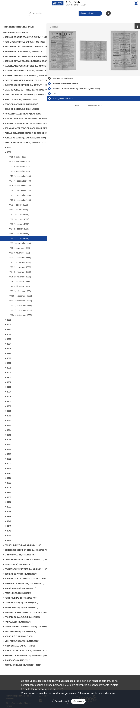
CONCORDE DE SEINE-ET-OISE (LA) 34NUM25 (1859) (27, 550)
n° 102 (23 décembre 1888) (20, 305)
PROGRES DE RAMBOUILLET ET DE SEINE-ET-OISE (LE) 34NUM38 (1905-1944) (32, 612)
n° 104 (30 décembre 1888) (20, 315)
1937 (9, 507)
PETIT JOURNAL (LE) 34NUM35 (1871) (21, 598)
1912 (9, 425)
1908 (9, 406)
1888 (9, 152)
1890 (9, 325)
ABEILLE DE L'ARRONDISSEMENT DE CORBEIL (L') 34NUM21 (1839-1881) (32, 133)
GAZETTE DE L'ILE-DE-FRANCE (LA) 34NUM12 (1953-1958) (30, 90)
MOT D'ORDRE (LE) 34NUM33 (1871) (20, 588)
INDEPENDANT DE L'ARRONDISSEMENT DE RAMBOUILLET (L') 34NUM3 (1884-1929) (32, 47)
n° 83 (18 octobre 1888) (19, 224)
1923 (9, 464)
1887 (9, 147)
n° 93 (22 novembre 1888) (20, 267)
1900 (9, 373)
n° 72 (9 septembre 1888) (19, 171)
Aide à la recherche (38, 18)
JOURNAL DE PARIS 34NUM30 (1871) (21, 574)
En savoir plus (61, 701)
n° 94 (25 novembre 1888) (20, 272)
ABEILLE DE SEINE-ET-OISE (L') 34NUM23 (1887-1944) (28, 142)
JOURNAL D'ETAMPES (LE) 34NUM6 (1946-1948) (26, 61)
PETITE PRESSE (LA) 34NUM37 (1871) (21, 607)
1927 (9, 483)
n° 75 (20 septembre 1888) (20, 186)
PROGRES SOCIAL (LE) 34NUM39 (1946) (22, 617)
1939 (9, 516)
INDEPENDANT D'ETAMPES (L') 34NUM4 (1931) (25, 51)
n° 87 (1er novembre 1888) (20, 243)
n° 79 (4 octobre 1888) (18, 205)
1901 (9, 377)
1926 (9, 478)
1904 (9, 392)
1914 (9, 430)
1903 (9, 387)
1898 (9, 363)
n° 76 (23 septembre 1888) (20, 190)
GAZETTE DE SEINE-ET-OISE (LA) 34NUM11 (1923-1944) (29, 85)
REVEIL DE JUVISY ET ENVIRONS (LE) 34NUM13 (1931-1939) (31, 95)
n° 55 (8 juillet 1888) (17, 157)
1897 (9, 358)
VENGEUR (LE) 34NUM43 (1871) (19, 636)
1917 (9, 444)
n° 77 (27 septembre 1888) (20, 195)
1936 (9, 502)
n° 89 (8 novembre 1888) (19, 253)
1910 (9, 416)
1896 (9, 353)
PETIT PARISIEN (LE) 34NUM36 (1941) (21, 603)
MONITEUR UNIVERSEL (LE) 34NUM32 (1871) (24, 583)
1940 (9, 521)
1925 (9, 473)
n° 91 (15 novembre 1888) (20, 262)
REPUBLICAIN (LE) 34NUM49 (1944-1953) (23, 665)
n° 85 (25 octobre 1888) (19, 234)
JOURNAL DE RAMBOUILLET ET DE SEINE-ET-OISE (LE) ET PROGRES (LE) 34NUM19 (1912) (32, 123)
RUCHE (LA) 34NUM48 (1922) (17, 660)
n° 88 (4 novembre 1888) (19, 248)
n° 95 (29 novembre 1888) (20, 277)
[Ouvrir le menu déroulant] (3, 3)
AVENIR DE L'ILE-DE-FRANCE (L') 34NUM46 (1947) (26, 651)
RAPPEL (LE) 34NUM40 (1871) (18, 622)
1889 (9, 320)
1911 (9, 420)
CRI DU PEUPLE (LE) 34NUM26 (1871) (21, 555)
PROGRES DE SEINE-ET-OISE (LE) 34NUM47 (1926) (27, 655)
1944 (9, 540)
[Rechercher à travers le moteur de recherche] (55, 13)
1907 (9, 401)
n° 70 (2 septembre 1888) (19, 162)
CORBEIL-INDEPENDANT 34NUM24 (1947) (23, 545)
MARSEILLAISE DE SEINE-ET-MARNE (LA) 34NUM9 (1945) (30, 75)
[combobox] (90, 13)
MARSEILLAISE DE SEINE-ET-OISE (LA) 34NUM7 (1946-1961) (31, 66)
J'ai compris (78, 701)
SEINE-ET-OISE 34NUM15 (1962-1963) (21, 104)
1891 (9, 329)
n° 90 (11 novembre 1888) (20, 257)
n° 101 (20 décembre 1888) (20, 301)
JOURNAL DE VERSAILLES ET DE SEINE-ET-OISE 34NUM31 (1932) (32, 579)
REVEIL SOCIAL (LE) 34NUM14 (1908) (21, 99)
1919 (9, 454)
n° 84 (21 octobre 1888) (19, 229)
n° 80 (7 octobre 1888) (18, 210)
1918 (9, 449)
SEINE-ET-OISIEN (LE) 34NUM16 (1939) (22, 109)
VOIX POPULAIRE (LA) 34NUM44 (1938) (22, 641)
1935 (9, 497)
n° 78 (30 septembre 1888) (20, 200)
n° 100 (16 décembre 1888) (20, 296)
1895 (9, 349)
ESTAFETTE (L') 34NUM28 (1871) (19, 564)
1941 (9, 526)
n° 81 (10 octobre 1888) (19, 214)
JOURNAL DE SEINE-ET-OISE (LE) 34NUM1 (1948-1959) (29, 37)
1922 (9, 459)
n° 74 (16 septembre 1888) (20, 181)
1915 (9, 435)
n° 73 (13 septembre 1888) (20, 176)
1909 (9, 411)
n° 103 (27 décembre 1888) (20, 310)
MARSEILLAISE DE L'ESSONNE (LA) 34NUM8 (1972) (27, 71)
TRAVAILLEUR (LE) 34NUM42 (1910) (20, 631)
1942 (9, 531)
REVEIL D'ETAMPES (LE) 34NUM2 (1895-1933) (25, 42)
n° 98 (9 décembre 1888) (19, 286)
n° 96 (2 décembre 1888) (19, 281)
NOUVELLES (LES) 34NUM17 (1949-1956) (23, 114)
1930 (9, 492)
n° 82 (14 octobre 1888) (19, 219)
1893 (9, 339)
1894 (9, 344)
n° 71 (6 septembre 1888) (19, 166)
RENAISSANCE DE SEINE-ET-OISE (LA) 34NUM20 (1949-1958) (31, 128)
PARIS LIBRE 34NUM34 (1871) (18, 593)
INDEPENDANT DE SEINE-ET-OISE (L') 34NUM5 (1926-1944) (30, 56)
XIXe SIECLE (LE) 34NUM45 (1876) (20, 646)
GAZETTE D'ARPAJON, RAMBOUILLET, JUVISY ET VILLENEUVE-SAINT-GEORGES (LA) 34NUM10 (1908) (32, 80)
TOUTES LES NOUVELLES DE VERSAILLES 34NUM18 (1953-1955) (32, 118)
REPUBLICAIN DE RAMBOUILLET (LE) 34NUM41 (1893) (28, 627)
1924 (9, 468)
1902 (9, 382)
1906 (9, 396)
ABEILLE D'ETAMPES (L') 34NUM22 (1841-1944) (25, 138)
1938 (9, 512)
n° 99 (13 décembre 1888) (20, 291)
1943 (9, 535)
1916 (9, 440)
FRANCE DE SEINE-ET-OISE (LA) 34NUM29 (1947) (26, 569)
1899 (9, 368)
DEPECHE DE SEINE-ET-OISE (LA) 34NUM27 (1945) (27, 559)
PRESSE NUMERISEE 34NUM (15, 32)
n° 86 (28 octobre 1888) (19, 238)
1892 (9, 334)
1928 (9, 488)
